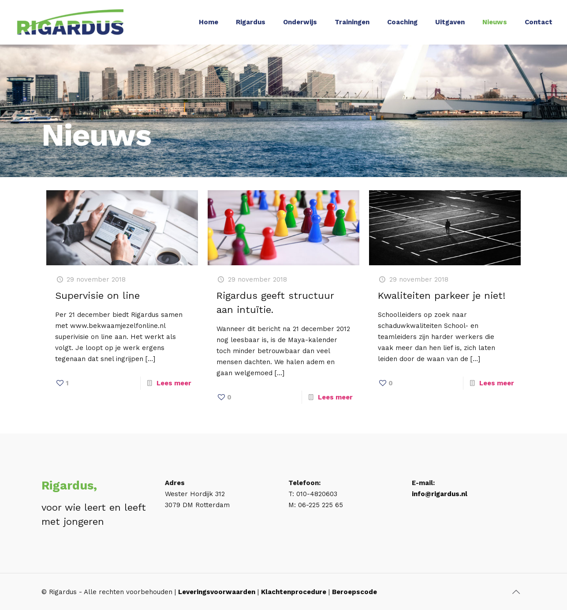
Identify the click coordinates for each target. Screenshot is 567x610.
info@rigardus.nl (439, 494)
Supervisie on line (97, 295)
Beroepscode (354, 592)
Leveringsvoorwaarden (216, 592)
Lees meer (174, 383)
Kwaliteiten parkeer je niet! (441, 295)
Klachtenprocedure (293, 592)
